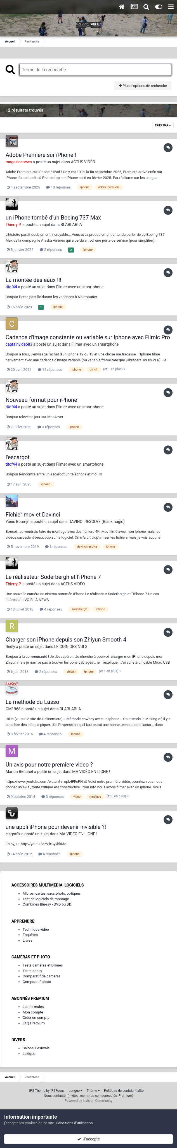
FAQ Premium (34, 1023)
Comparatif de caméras (42, 976)
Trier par (163, 125)
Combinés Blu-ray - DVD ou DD (47, 904)
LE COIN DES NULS (71, 646)
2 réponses (51, 249)
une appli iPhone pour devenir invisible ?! (56, 827)
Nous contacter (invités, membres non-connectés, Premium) (88, 1096)
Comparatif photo (37, 982)
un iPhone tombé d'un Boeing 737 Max (53, 217)
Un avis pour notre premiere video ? (49, 764)
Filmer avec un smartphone (79, 287)
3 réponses (48, 427)
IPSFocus (57, 1091)
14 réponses (50, 369)
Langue (75, 1091)
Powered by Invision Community (88, 1101)
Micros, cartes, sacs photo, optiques (52, 893)
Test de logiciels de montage (46, 899)
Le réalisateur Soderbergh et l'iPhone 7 (53, 577)
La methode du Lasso (32, 702)
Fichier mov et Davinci (33, 514)
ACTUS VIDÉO (83, 162)
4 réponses (51, 609)
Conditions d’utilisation (74, 1123)
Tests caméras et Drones (43, 965)
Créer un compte (36, 1017)
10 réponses (58, 187)
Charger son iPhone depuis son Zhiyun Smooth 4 (66, 639)
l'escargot (18, 457)
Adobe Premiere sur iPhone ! (41, 155)
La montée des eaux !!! (33, 280)
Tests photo (32, 971)
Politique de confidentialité (124, 1091)
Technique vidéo (36, 929)
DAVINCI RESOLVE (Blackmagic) (96, 521)
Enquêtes (30, 935)
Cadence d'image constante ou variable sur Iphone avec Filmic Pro (88, 337)
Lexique (29, 1054)
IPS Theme (37, 1091)
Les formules (33, 1007)
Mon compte (33, 1012)
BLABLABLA (71, 224)
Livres (27, 940)
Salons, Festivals (36, 1048)
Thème (93, 1091)
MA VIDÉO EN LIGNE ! (91, 771)
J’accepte (88, 1139)
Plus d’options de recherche (143, 86)
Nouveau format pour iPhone (41, 400)
